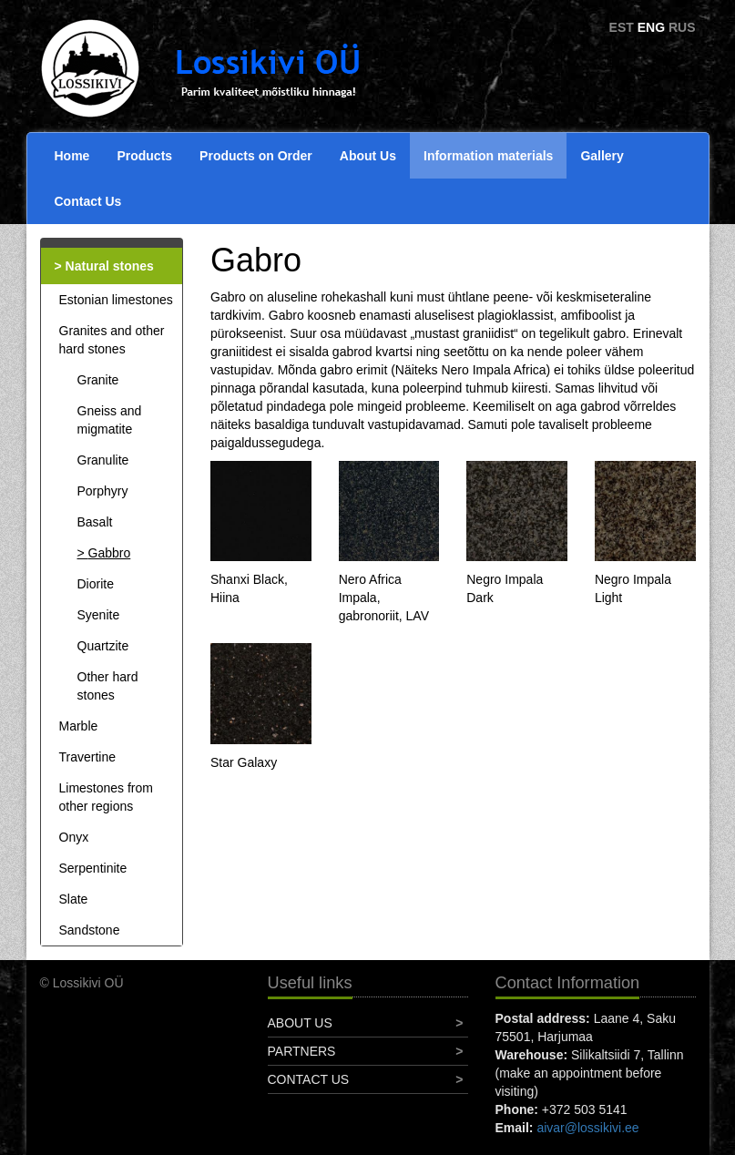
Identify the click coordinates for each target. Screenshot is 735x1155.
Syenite (98, 615)
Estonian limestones (116, 299)
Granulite (103, 460)
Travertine (88, 757)
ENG (651, 27)
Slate (73, 899)
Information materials (488, 155)
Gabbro (109, 553)
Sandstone (89, 930)
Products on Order (255, 155)
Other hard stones (107, 685)
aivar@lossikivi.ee (587, 1127)
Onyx (74, 837)
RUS (682, 27)
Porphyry (102, 491)
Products (144, 155)
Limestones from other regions (106, 797)
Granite (98, 380)
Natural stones (110, 266)
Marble (78, 726)
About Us (368, 155)
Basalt (95, 522)
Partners (302, 1051)
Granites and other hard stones (112, 339)
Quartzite (103, 646)
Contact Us (88, 201)
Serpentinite (93, 868)
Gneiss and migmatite (109, 420)
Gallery (601, 155)
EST (621, 27)
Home (72, 155)
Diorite (95, 584)
